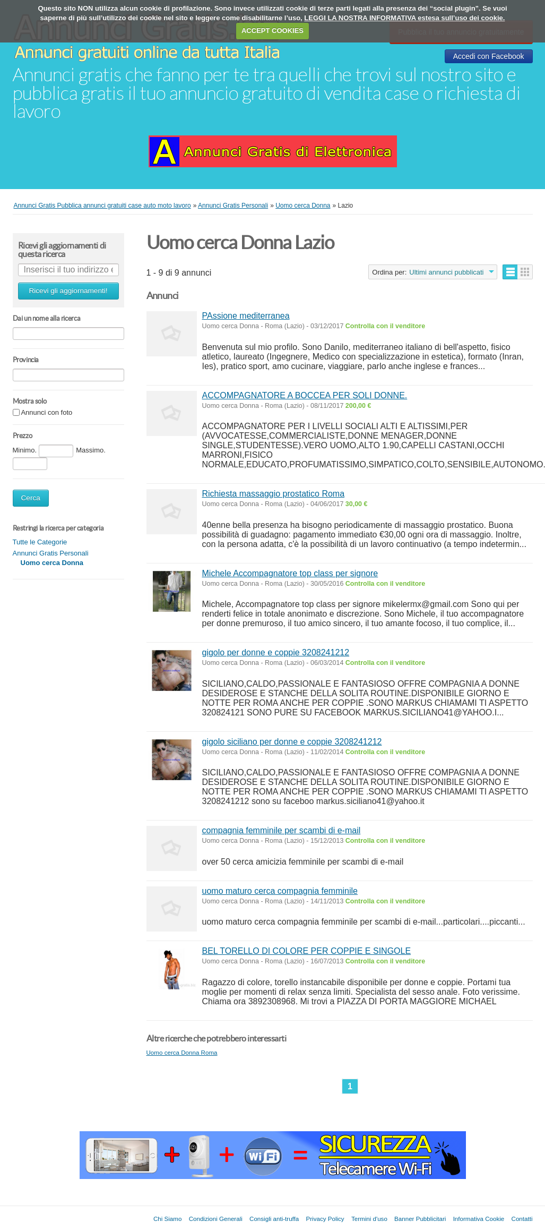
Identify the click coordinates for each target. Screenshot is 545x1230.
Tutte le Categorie (40, 542)
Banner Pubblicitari (420, 1218)
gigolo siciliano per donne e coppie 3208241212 (292, 741)
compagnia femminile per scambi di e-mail (281, 830)
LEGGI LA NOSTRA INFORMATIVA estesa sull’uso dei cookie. (404, 18)
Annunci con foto (46, 413)
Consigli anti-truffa (274, 1218)
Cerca (30, 498)
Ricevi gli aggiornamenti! (68, 291)
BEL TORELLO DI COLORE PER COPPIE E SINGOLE (306, 950)
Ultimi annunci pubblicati (446, 272)
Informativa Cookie (479, 1218)
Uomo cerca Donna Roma (182, 1052)
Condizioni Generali (216, 1218)
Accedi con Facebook (488, 56)
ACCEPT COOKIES (272, 31)
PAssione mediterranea (246, 315)
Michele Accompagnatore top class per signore (290, 573)
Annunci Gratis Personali (51, 553)
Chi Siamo (167, 1218)
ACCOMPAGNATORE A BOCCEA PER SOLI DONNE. (305, 395)
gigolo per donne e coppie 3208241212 (276, 652)
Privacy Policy (325, 1218)
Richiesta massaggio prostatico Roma (273, 493)
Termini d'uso (369, 1218)
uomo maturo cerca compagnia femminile (280, 890)
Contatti (522, 1218)
